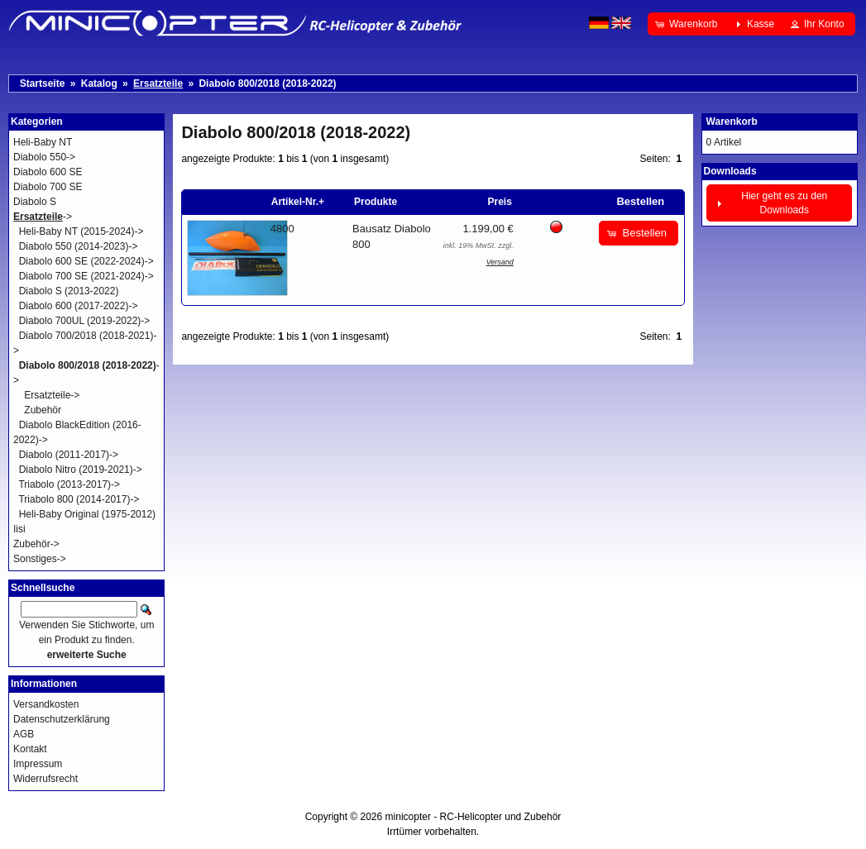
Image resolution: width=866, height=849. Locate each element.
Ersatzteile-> (51, 395)
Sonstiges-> (39, 559)
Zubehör (42, 410)
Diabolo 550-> (44, 157)
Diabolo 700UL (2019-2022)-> (85, 321)
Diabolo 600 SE (47, 172)
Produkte (375, 201)
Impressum (37, 764)
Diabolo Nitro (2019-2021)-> (80, 469)
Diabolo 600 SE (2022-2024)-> (86, 261)
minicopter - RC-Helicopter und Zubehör (473, 817)
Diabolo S (34, 201)
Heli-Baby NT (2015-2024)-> (81, 231)
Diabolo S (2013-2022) (69, 291)
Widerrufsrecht (45, 779)
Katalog (99, 83)
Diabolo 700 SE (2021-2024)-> (86, 276)
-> (42, 216)
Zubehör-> (36, 544)
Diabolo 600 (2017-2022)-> (78, 306)
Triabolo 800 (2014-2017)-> (78, 499)
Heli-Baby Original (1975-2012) (87, 514)
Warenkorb (732, 121)
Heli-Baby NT (42, 142)
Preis (499, 201)
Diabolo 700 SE (47, 187)
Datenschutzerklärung (61, 719)
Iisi (19, 529)
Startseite (42, 83)
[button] (688, 24)
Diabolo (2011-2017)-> (68, 454)
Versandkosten (46, 704)
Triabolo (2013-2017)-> (69, 484)
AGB (23, 734)
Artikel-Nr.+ (297, 201)
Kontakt (30, 749)
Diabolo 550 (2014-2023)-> (78, 246)
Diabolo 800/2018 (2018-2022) (267, 83)
